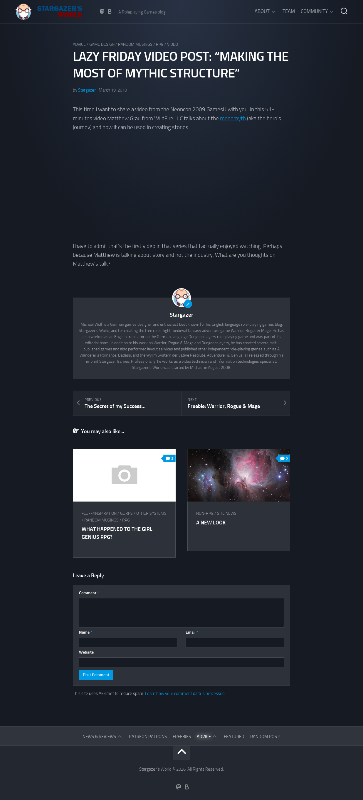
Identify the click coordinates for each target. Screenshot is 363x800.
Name (85, 632)
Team (289, 11)
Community (314, 11)
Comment (89, 592)
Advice (79, 44)
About (262, 11)
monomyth (233, 118)
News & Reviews (99, 736)
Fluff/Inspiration (99, 513)
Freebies (182, 736)
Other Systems (151, 513)
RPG (160, 44)
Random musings (135, 44)
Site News (226, 513)
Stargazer (87, 90)
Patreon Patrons (148, 736)
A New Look (211, 522)
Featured (234, 736)
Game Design (102, 44)
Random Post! (265, 736)
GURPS (126, 513)
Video (172, 44)
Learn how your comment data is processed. (185, 693)
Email (192, 632)
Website (86, 652)
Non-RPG (205, 513)
